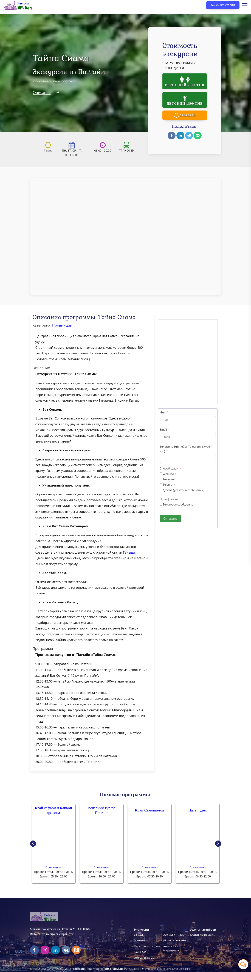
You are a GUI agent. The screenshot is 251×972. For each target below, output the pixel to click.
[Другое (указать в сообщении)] (161, 490)
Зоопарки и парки (174, 934)
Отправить (170, 518)
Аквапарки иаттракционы (171, 948)
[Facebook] (172, 135)
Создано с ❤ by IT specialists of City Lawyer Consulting (160, 968)
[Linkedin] (180, 135)
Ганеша (129, 552)
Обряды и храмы (144, 957)
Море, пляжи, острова (147, 946)
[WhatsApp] (161, 474)
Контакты (79, 968)
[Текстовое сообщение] (161, 504)
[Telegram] (189, 135)
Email (163, 430)
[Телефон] (161, 479)
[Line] (198, 135)
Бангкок (138, 934)
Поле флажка (169, 499)
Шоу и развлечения (175, 940)
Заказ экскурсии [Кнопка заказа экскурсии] (223, 5)
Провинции (62, 325)
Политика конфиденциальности (107, 968)
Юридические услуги (202, 934)
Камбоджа (140, 952)
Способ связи (169, 468)
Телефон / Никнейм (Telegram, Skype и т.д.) (186, 449)
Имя (163, 412)
